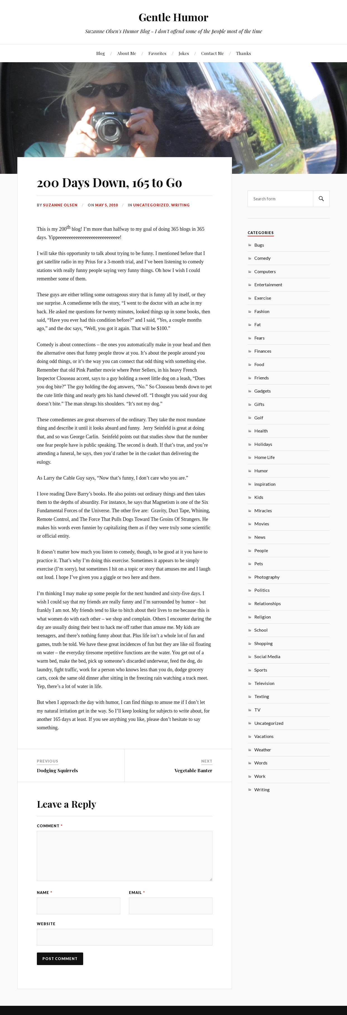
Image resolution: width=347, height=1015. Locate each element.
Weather (262, 749)
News (259, 537)
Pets (258, 563)
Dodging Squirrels (57, 770)
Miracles (263, 510)
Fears (259, 337)
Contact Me (212, 53)
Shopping (263, 643)
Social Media (267, 656)
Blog (100, 53)
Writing (180, 205)
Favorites (157, 53)
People (261, 550)
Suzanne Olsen (60, 205)
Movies (261, 523)
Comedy (262, 258)
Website (46, 924)
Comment (50, 826)
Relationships (267, 603)
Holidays (263, 444)
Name (44, 892)
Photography (266, 576)
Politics (262, 590)
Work (259, 776)
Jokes (184, 53)
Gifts (259, 404)
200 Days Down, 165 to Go (109, 182)
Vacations (264, 736)
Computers (265, 271)
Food (259, 364)
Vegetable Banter (193, 770)
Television (264, 683)
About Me (126, 53)
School (261, 629)
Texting (261, 696)
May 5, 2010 (106, 205)
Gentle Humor (173, 17)
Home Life (264, 457)
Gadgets (262, 390)
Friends (261, 377)
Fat (257, 324)
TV (257, 709)
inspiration (265, 484)
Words (260, 762)
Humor (261, 470)
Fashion (261, 311)
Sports (260, 669)
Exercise (262, 297)
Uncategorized (151, 205)
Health (261, 430)
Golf (258, 417)
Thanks (243, 53)
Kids (258, 497)
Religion (262, 616)
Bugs (259, 244)
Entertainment (268, 284)
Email (137, 892)
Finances (262, 350)
